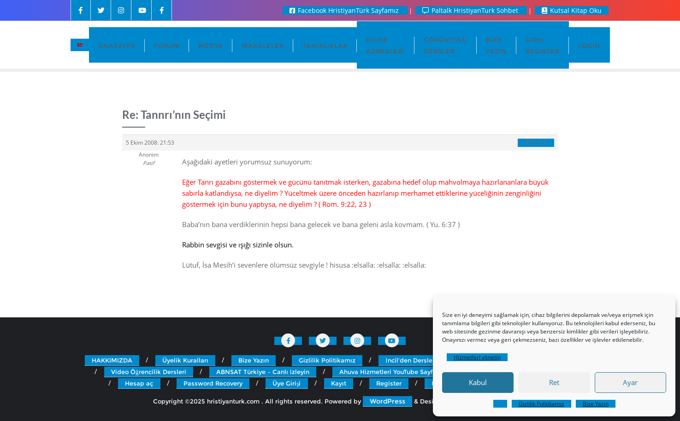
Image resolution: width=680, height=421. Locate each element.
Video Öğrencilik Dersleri (148, 371)
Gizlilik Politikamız (541, 404)
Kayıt (338, 383)
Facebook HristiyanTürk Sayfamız (345, 10)
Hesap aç (139, 383)
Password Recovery (212, 383)
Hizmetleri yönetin (477, 357)
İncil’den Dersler (409, 360)
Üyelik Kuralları (185, 360)
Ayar (630, 382)
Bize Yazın (596, 404)
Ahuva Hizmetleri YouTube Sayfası (390, 371)
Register (389, 383)
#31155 (536, 143)
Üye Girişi (286, 383)
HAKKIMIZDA (112, 360)
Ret (554, 382)
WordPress (387, 401)
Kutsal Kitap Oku (572, 10)
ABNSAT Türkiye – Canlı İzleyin (262, 371)
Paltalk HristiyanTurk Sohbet (471, 10)
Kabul (478, 382)
